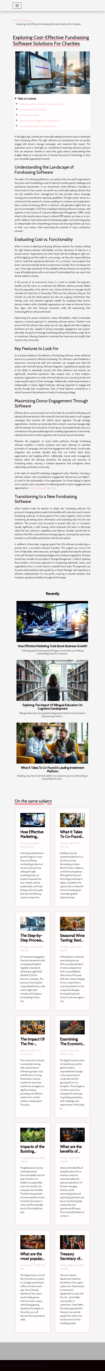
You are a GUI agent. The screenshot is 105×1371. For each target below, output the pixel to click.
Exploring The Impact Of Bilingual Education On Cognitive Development (52, 706)
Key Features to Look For (30, 115)
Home (15, 20)
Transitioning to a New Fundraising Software (37, 126)
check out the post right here (42, 487)
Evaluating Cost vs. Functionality (33, 109)
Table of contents (27, 98)
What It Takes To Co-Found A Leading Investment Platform (52, 769)
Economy (26, 20)
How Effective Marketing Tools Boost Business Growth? (52, 646)
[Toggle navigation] (17, 5)
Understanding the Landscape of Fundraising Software (42, 104)
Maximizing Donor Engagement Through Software (40, 120)
